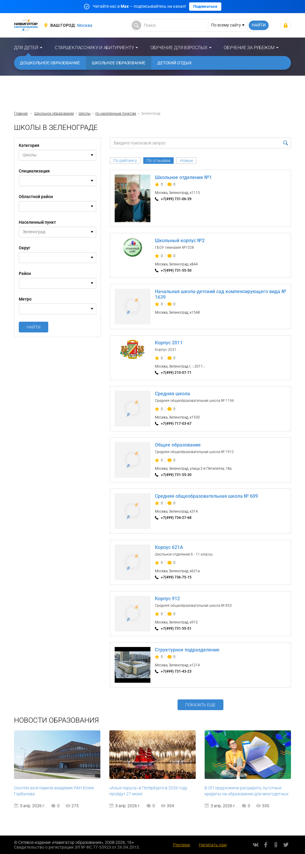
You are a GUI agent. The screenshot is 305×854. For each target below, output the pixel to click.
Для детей (26, 47)
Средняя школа (172, 393)
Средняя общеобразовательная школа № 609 (206, 496)
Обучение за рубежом (249, 47)
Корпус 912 (167, 598)
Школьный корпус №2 (180, 240)
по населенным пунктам (115, 113)
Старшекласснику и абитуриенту (94, 47)
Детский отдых (174, 62)
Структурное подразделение (187, 650)
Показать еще (200, 704)
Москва (84, 25)
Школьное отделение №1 (183, 177)
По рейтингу (125, 160)
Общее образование (178, 445)
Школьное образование (118, 62)
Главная (21, 113)
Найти (34, 327)
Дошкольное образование (50, 62)
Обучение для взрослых (178, 47)
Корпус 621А (169, 547)
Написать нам (213, 844)
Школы (85, 113)
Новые (186, 160)
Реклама (181, 844)
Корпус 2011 (169, 343)
